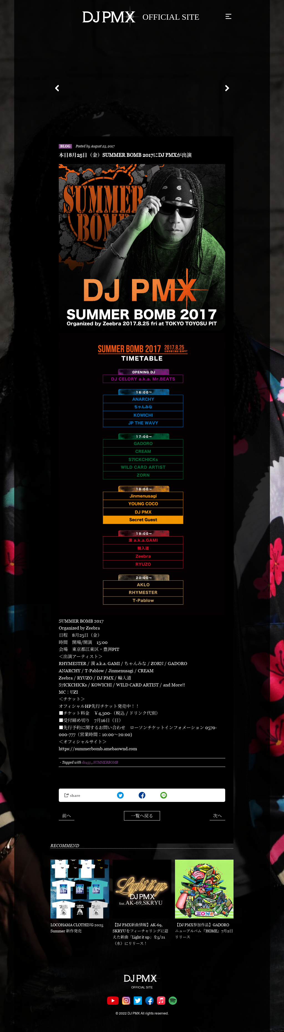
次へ (217, 815)
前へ (66, 815)
